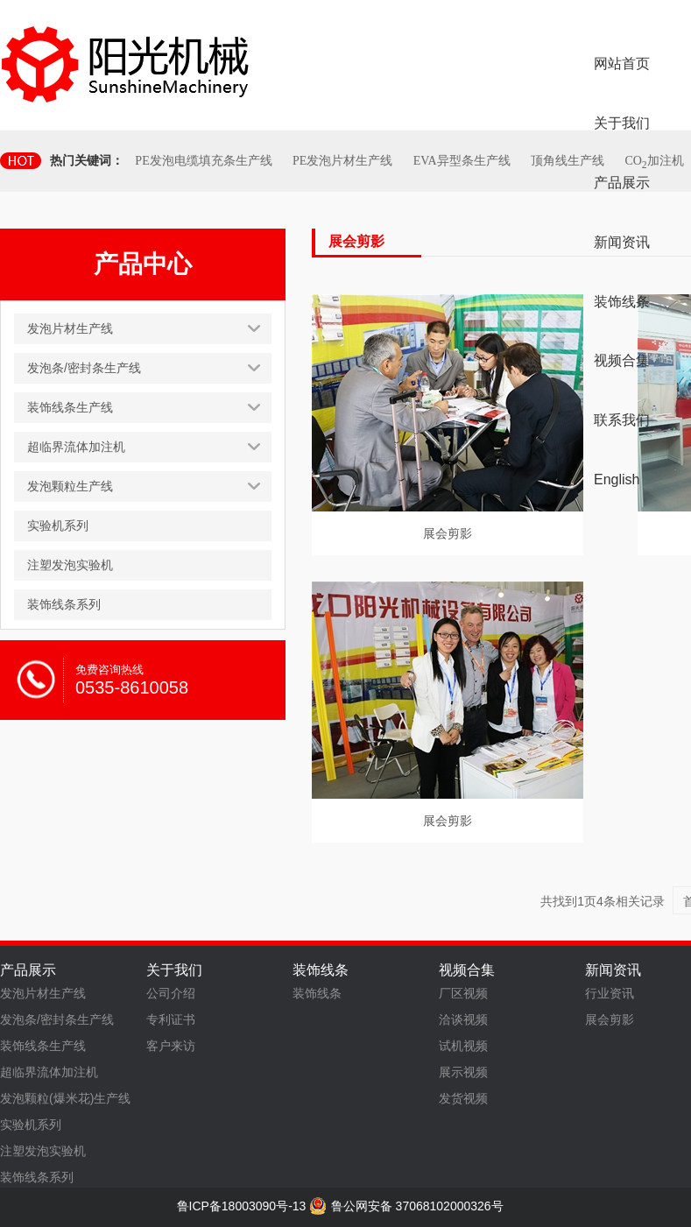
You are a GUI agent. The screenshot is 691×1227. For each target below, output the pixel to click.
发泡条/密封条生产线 (57, 1019)
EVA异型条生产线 (462, 160)
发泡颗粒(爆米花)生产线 (65, 1098)
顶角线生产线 (567, 160)
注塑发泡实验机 (43, 1151)
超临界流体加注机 (49, 1072)
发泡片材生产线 (43, 993)
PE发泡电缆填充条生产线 (203, 160)
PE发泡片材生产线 (342, 160)
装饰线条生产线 (43, 1046)
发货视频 (463, 1098)
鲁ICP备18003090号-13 (242, 1206)
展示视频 (463, 1072)
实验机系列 (30, 1125)
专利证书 (170, 1019)
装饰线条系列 (37, 1177)
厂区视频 (463, 993)
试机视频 (463, 1046)
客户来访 (170, 1046)
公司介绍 (170, 993)
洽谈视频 (463, 1019)
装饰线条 (317, 993)
